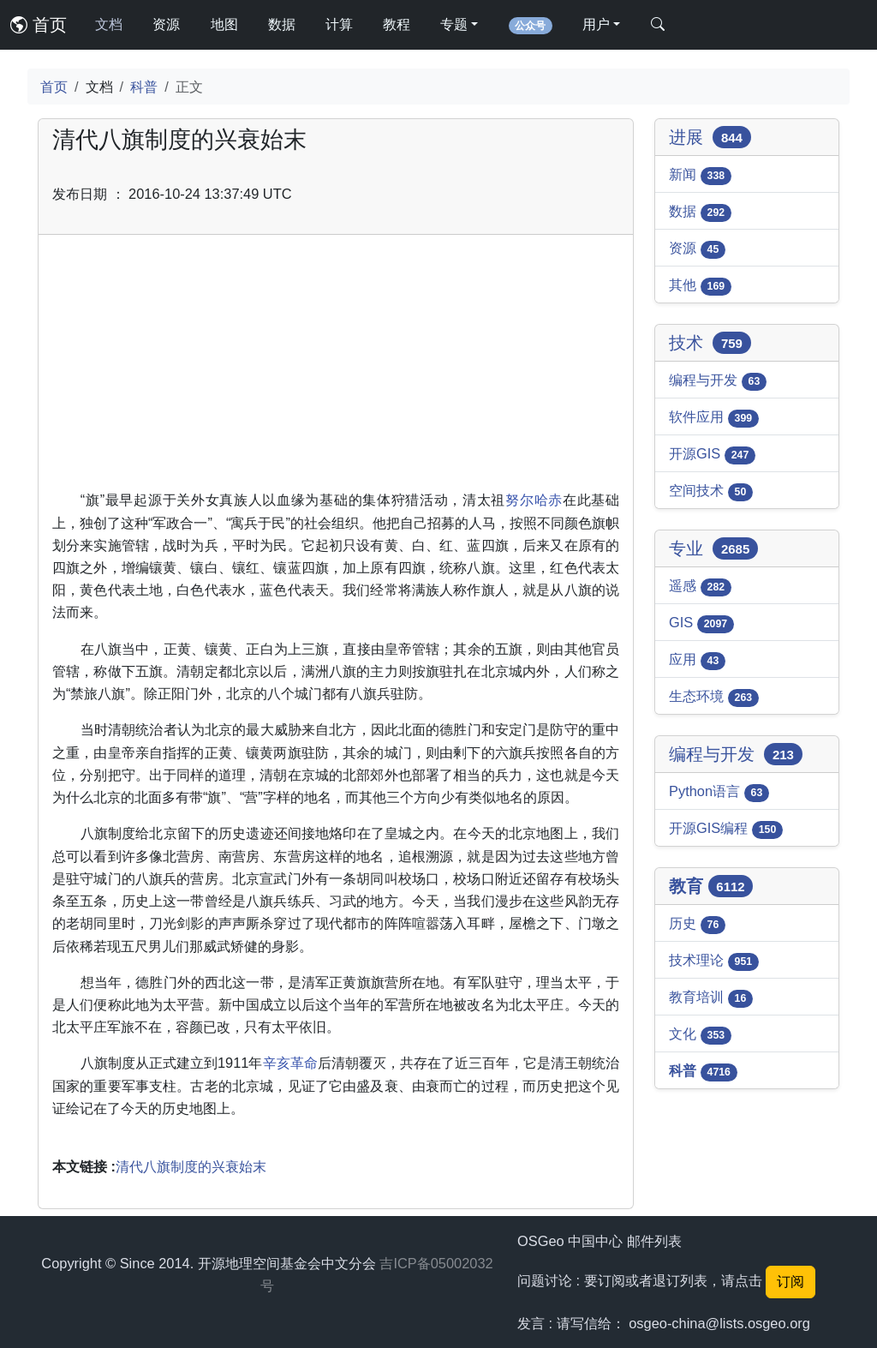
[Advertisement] (335, 368)
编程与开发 (718, 381)
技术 (710, 343)
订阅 (790, 1281)
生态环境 (714, 697)
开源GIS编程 (726, 829)
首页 (38, 24)
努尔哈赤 (534, 499)
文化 (700, 1035)
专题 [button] (454, 24)
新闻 (700, 175)
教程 (396, 24)
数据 (281, 24)
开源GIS (712, 455)
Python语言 (719, 792)
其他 (700, 286)
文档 (108, 24)
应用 (697, 660)
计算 (339, 24)
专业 (713, 548)
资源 (166, 24)
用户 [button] (596, 24)
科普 (144, 86)
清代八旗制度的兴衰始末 (191, 1166)
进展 (710, 137)
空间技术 (711, 491)
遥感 (700, 587)
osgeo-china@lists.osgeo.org (719, 1323)
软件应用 (714, 418)
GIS (701, 623)
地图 (224, 24)
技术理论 (714, 961)
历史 (697, 924)
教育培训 (711, 998)
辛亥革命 (290, 1062)
